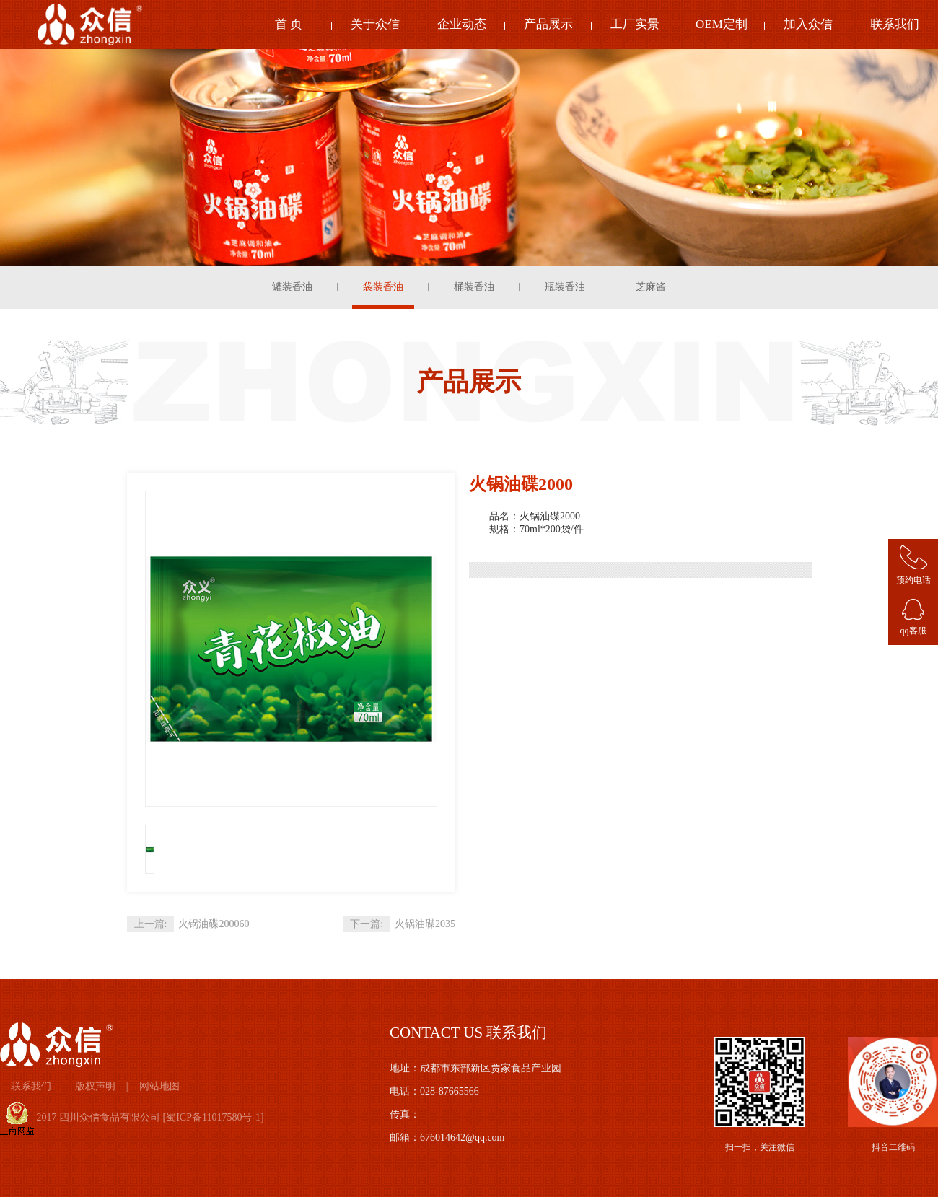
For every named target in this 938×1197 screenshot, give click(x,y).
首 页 (288, 24)
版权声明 (95, 1086)
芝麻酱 (651, 286)
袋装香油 (383, 286)
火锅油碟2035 (425, 923)
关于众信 (375, 24)
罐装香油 (292, 286)
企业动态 (461, 24)
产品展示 (548, 24)
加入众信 (808, 24)
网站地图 (159, 1086)
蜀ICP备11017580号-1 (213, 1117)
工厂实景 (634, 24)
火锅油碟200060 (213, 923)
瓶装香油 (565, 286)
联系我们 (894, 24)
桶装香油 (474, 286)
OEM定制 (722, 24)
